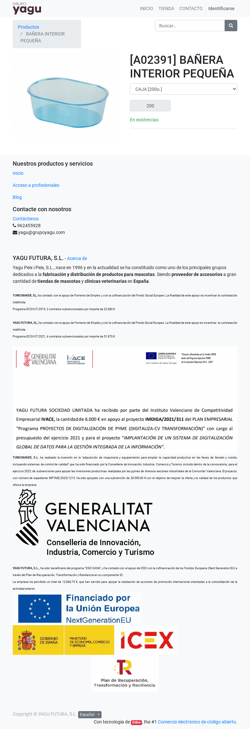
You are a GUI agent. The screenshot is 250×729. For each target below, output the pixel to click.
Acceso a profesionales (36, 185)
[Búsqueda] (231, 25)
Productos (28, 27)
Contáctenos (26, 218)
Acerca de (77, 258)
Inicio (18, 173)
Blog (17, 197)
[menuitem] (146, 9)
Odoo (136, 722)
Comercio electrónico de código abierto (197, 721)
